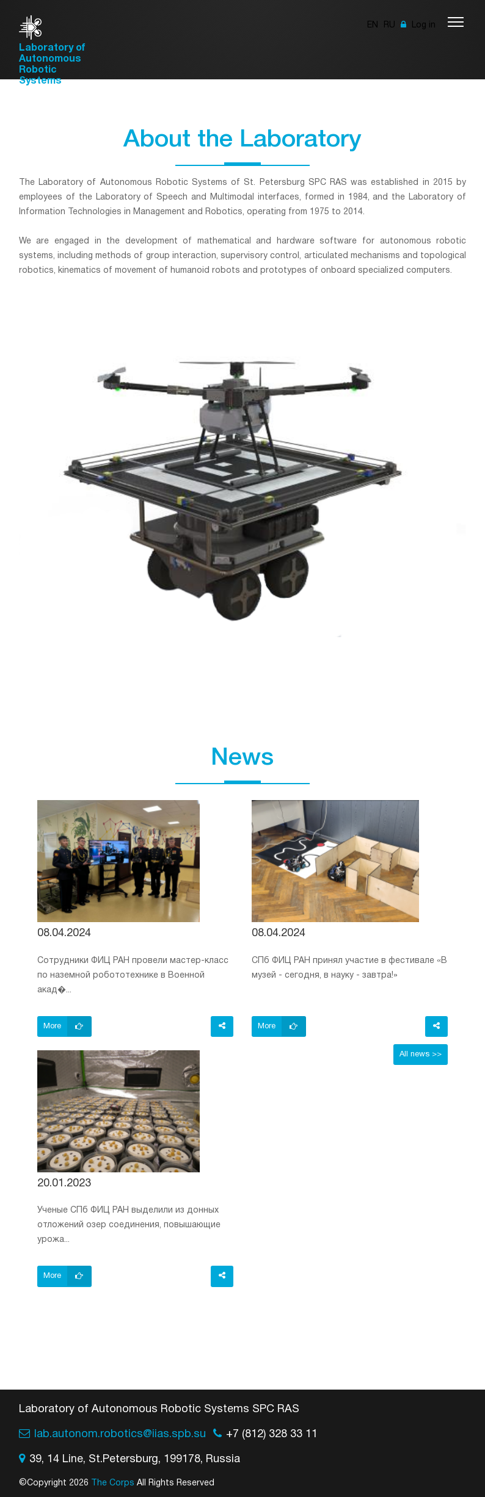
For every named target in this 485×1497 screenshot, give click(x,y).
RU (389, 25)
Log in (418, 25)
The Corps (112, 1483)
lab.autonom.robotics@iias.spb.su (120, 1434)
